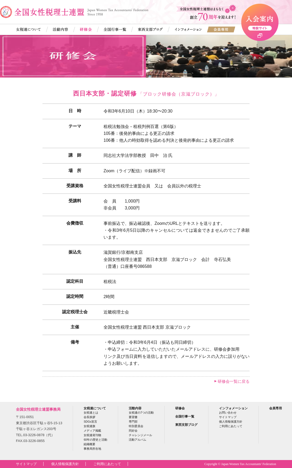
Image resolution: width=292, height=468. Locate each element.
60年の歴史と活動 (95, 439)
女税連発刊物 (92, 435)
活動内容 (135, 408)
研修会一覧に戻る (234, 381)
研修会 (180, 408)
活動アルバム (137, 439)
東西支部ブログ (186, 424)
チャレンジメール (140, 435)
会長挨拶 (89, 417)
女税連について (95, 408)
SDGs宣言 (90, 421)
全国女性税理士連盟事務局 (38, 409)
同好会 (133, 430)
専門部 (133, 421)
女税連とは (91, 412)
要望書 (133, 417)
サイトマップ (228, 417)
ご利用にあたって (230, 426)
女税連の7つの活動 (141, 412)
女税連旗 (89, 426)
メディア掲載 (92, 430)
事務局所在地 (92, 448)
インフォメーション (233, 408)
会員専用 (275, 408)
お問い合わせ (228, 412)
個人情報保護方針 (230, 421)
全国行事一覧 (184, 416)
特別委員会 (136, 426)
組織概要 (89, 444)
